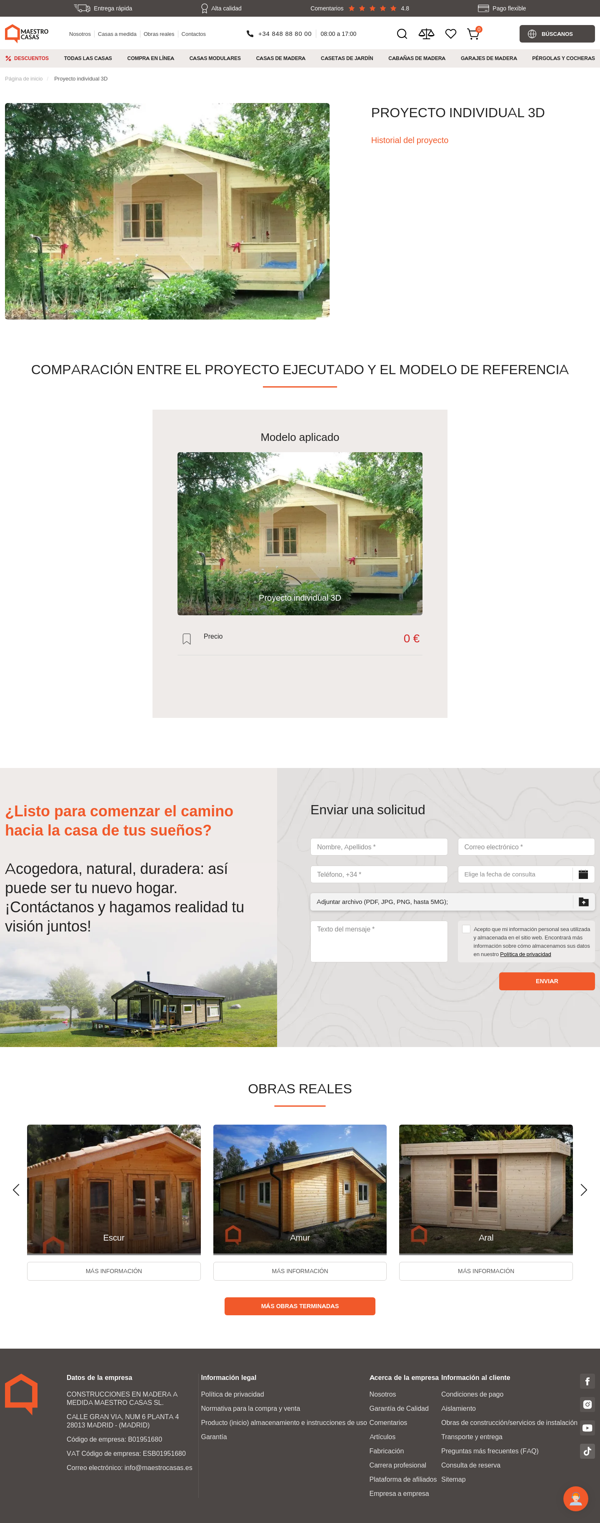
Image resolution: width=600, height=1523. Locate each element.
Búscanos (557, 33)
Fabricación (387, 1451)
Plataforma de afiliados (403, 1479)
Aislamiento (458, 1408)
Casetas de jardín (347, 58)
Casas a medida (117, 33)
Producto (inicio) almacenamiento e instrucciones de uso (284, 1423)
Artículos (383, 1437)
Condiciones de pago (472, 1394)
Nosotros (80, 33)
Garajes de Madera (489, 58)
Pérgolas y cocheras (563, 58)
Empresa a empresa (399, 1494)
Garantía (214, 1437)
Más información (114, 1271)
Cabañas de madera (416, 58)
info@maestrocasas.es (158, 1468)
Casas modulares (215, 58)
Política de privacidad (525, 954)
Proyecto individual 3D (81, 78)
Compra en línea (150, 58)
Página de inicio (24, 78)
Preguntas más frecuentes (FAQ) (490, 1451)
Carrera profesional (398, 1465)
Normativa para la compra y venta (250, 1408)
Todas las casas (88, 58)
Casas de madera (281, 58)
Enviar (547, 981)
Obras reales (159, 33)
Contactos (194, 33)
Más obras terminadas (300, 1306)
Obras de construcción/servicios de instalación (509, 1423)
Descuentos (31, 58)
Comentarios (389, 1423)
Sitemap (453, 1479)
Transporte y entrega (471, 1437)
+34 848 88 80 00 (285, 34)
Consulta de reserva (470, 1465)
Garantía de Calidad (399, 1408)
